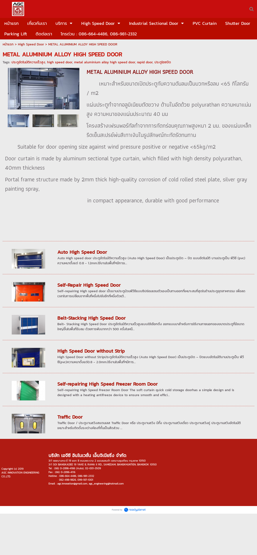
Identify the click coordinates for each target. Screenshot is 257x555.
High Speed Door (31, 44)
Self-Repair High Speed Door (88, 285)
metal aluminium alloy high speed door (104, 62)
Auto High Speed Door (82, 252)
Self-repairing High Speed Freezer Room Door (107, 384)
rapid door (145, 62)
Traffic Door (69, 416)
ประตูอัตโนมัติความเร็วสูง (28, 62)
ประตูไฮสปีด (162, 62)
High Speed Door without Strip (91, 351)
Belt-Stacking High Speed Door (91, 318)
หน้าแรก (8, 44)
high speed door (59, 62)
